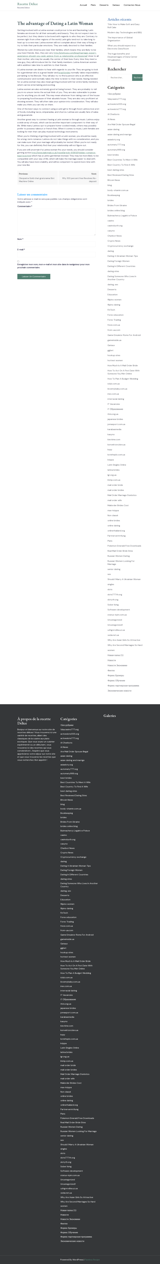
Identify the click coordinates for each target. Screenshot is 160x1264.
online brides (114, 520)
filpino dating (114, 304)
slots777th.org (115, 594)
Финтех (111, 670)
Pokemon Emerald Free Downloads (124, 545)
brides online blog (116, 210)
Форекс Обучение (116, 680)
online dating (114, 525)
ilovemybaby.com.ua (117, 388)
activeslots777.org (117, 109)
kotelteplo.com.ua (116, 454)
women (111, 650)
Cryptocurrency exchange (120, 246)
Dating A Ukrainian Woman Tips (123, 256)
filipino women (114, 299)
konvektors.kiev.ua (116, 444)
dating (111, 251)
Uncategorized (115, 619)
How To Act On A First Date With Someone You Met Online (124, 372)
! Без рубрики (114, 93)
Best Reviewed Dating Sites (121, 175)
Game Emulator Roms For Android (124, 335)
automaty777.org (116, 144)
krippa (111, 459)
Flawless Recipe (92, 1259)
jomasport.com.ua (116, 424)
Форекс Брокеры (116, 675)
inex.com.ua (113, 393)
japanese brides (115, 419)
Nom (20, 239)
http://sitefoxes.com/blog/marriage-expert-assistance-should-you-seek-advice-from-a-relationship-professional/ (57, 54)
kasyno (111, 434)
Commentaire (24, 206)
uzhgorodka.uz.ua (116, 630)
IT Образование (115, 409)
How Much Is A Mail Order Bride (123, 365)
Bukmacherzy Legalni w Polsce (122, 215)
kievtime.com (114, 439)
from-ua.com (114, 330)
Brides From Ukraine (117, 205)
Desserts (104, 5)
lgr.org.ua (112, 475)
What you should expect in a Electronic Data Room (121, 47)
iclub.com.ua (114, 383)
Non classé (113, 515)
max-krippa (113, 510)
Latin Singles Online (117, 464)
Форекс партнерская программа (123, 685)
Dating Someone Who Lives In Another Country (122, 278)
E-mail (21, 249)
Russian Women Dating (119, 556)
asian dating (113, 129)
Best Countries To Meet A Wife (123, 159)
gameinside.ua (114, 340)
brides (111, 200)
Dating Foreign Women (119, 261)
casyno (111, 230)
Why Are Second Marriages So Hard (125, 645)
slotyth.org (113, 599)
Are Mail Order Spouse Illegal (121, 124)
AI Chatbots (113, 114)
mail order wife (115, 500)
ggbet (110, 350)
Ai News (111, 119)
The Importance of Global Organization (120, 39)
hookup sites (114, 355)
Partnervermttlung (117, 535)
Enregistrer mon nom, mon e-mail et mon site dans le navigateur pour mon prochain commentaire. (53, 266)
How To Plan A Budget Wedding (123, 378)
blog (110, 185)
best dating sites (116, 170)
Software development (119, 609)
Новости (112, 660)
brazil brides (64, 72)
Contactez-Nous (132, 5)
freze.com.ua (114, 325)
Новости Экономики (117, 665)
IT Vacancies (114, 404)
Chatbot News (115, 235)
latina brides (114, 469)
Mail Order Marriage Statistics (122, 495)
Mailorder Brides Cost (118, 505)
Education (113, 294)
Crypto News (114, 240)
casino (111, 220)
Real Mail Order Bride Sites (120, 550)
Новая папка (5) (115, 655)
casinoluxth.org (115, 225)
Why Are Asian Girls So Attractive (124, 640)
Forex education (116, 314)
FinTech (111, 309)
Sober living (113, 604)
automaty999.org (116, 149)
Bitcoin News (114, 180)
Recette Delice (27, 4)
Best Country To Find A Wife (121, 164)
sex (109, 574)
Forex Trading (114, 319)
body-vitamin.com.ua (118, 190)
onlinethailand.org (116, 530)
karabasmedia (114, 429)
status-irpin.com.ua (117, 614)
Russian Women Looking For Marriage (78, 1131)
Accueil (83, 5)
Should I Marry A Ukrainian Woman (124, 579)
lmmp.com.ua (114, 480)
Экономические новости (119, 690)
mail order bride (115, 485)
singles (111, 584)
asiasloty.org (114, 139)
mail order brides (116, 490)
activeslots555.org (117, 104)
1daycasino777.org (117, 99)
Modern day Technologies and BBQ (125, 32)
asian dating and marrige (120, 134)
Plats (93, 5)
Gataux (116, 5)
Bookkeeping (114, 195)
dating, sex (113, 284)
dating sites (113, 271)
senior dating (114, 569)
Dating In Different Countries (121, 266)
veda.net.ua (113, 635)
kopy (110, 449)
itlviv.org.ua (113, 414)
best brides (113, 154)
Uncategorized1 (115, 625)
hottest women (115, 360)
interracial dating (116, 399)
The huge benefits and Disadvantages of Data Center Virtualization (122, 56)
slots (110, 589)
